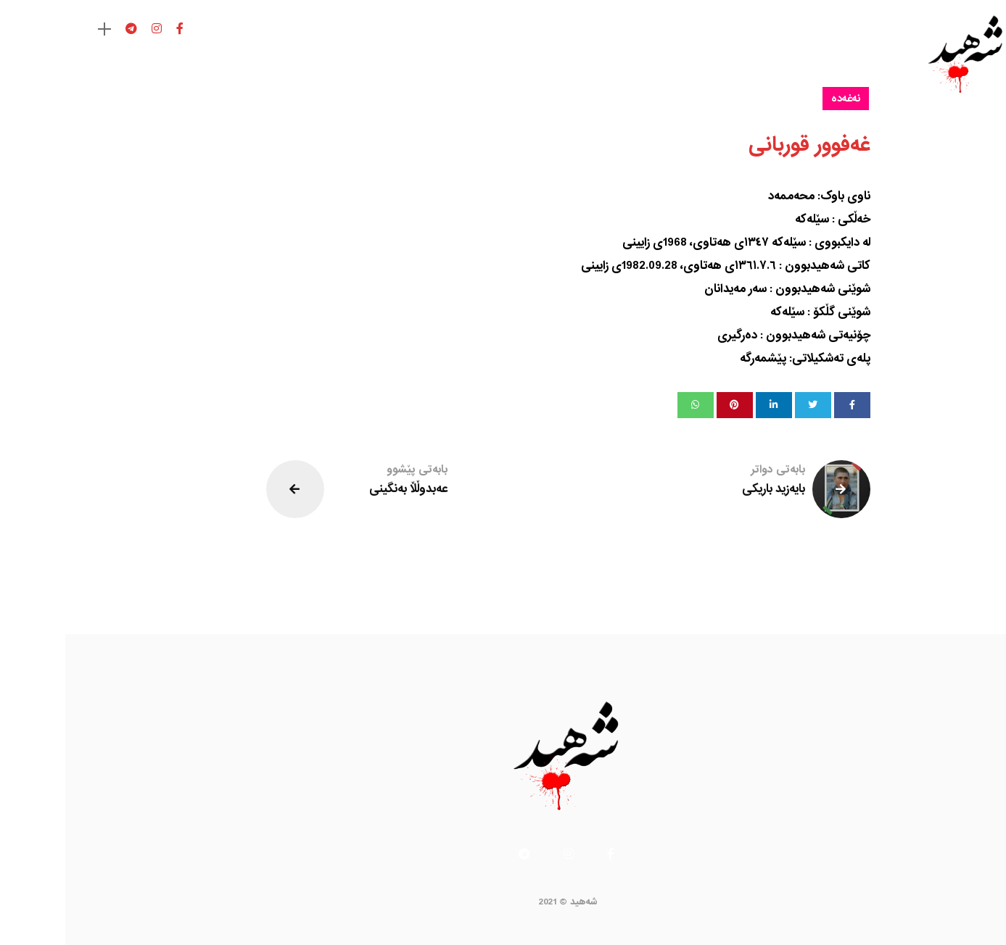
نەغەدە (780, 99)
